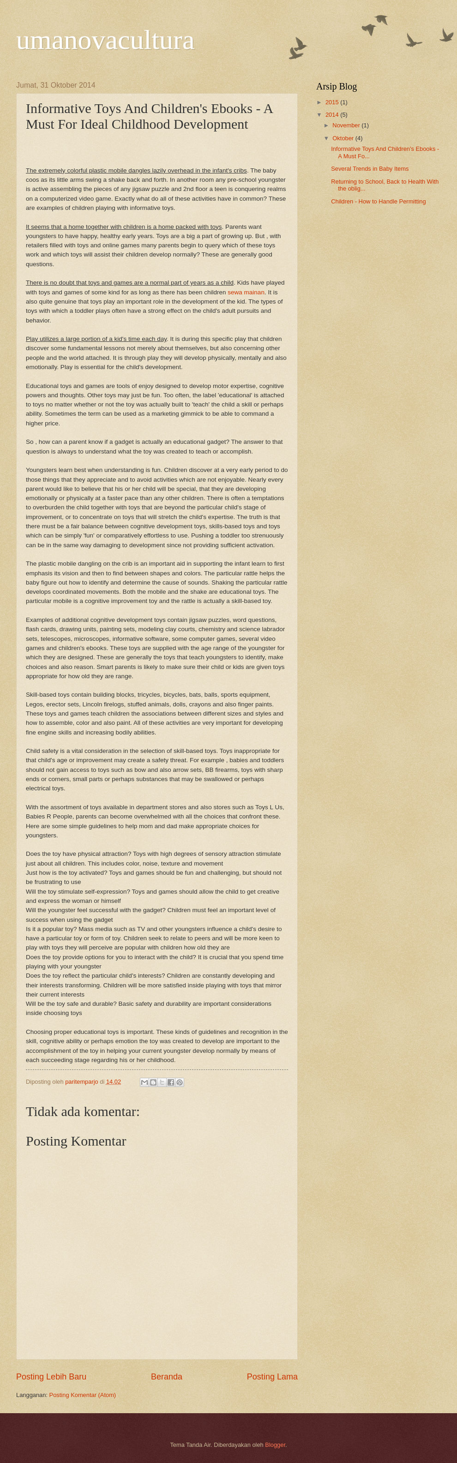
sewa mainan (246, 292)
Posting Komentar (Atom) (82, 1394)
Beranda (166, 1376)
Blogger (275, 1444)
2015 (332, 102)
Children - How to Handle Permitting (378, 201)
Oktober (343, 138)
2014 (332, 114)
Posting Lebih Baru (51, 1376)
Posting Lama (272, 1376)
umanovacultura (105, 39)
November (346, 125)
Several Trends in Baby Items (370, 168)
